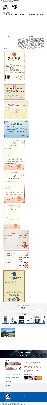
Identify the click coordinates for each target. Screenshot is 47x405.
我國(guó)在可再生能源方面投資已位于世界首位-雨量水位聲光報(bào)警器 (33, 362)
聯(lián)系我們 (42, 14)
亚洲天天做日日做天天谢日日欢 (17, 404)
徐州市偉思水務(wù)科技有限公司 (6, 12)
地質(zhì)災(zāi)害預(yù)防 (39, 310)
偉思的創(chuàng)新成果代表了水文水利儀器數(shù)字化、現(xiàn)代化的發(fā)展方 (13, 381)
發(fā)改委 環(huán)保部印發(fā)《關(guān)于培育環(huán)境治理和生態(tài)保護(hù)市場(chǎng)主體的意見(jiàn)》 (33, 374)
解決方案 (27, 14)
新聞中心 (12, 14)
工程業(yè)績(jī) (34, 15)
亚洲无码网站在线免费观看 (7, 404)
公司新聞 (19, 395)
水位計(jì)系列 (24, 395)
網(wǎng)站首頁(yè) (4, 15)
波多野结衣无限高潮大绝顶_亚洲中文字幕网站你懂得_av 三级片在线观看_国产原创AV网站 (9, 0)
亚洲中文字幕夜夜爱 (2, 404)
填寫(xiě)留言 (29, 395)
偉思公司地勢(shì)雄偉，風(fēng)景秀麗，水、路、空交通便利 (13, 375)
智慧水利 (16, 14)
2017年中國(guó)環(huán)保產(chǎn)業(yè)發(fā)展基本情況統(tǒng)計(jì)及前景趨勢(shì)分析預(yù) (33, 371)
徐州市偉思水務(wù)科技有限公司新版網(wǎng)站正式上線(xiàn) (13, 372)
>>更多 (40, 49)
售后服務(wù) (23, 14)
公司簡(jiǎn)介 (14, 395)
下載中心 (38, 14)
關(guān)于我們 (8, 15)
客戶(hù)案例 (31, 14)
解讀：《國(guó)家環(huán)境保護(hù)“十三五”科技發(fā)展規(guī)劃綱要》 (33, 367)
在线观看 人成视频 (23, 404)
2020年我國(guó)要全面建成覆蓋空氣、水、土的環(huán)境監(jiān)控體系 (32, 363)
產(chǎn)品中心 (19, 15)
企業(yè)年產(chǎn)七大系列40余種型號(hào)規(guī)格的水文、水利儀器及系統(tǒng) (13, 378)
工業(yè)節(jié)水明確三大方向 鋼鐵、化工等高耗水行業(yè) (31, 366)
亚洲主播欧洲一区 (12, 404)
